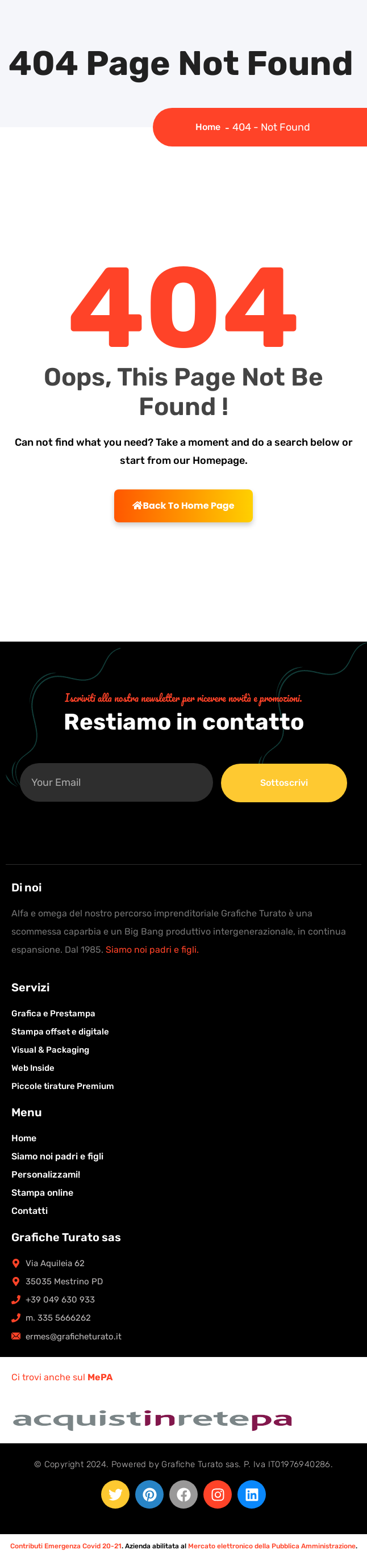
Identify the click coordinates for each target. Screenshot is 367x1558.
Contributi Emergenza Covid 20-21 (66, 1546)
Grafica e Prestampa (53, 1013)
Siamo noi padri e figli (57, 1156)
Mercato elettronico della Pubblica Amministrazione (272, 1546)
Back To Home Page (183, 505)
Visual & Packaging (50, 1050)
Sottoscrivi (284, 782)
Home (210, 127)
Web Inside (33, 1068)
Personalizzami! (45, 1174)
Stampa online (42, 1192)
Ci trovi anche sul (61, 1377)
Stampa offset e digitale (60, 1032)
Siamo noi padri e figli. (152, 949)
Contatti (29, 1210)
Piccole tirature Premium (62, 1086)
